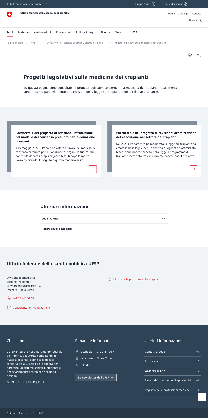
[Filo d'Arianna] (102, 42)
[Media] (171, 13)
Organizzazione (172, 371)
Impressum (24, 413)
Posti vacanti (172, 361)
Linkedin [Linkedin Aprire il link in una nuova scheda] (82, 365)
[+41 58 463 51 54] (21, 298)
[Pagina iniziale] (15, 42)
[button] (9, 32)
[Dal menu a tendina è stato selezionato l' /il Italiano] (196, 4)
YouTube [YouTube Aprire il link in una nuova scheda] (103, 358)
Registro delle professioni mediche (172, 390)
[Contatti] (196, 13)
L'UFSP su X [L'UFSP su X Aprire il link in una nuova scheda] (104, 351)
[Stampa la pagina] (190, 54)
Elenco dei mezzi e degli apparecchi (172, 380)
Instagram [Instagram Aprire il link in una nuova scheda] (84, 358)
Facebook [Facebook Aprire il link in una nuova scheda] (83, 351)
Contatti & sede (172, 352)
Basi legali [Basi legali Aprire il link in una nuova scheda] (11, 413)
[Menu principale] (101, 32)
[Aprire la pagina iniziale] (38, 17)
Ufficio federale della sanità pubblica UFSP (45, 12)
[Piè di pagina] (104, 413)
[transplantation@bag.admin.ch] (30, 307)
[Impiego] (183, 13)
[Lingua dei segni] (175, 4)
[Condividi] (199, 55)
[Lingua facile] (145, 4)
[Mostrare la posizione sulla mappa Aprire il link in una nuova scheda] (133, 279)
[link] (54, 149)
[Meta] (184, 13)
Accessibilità (38, 413)
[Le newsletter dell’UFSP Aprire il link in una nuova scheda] (96, 377)
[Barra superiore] (161, 4)
